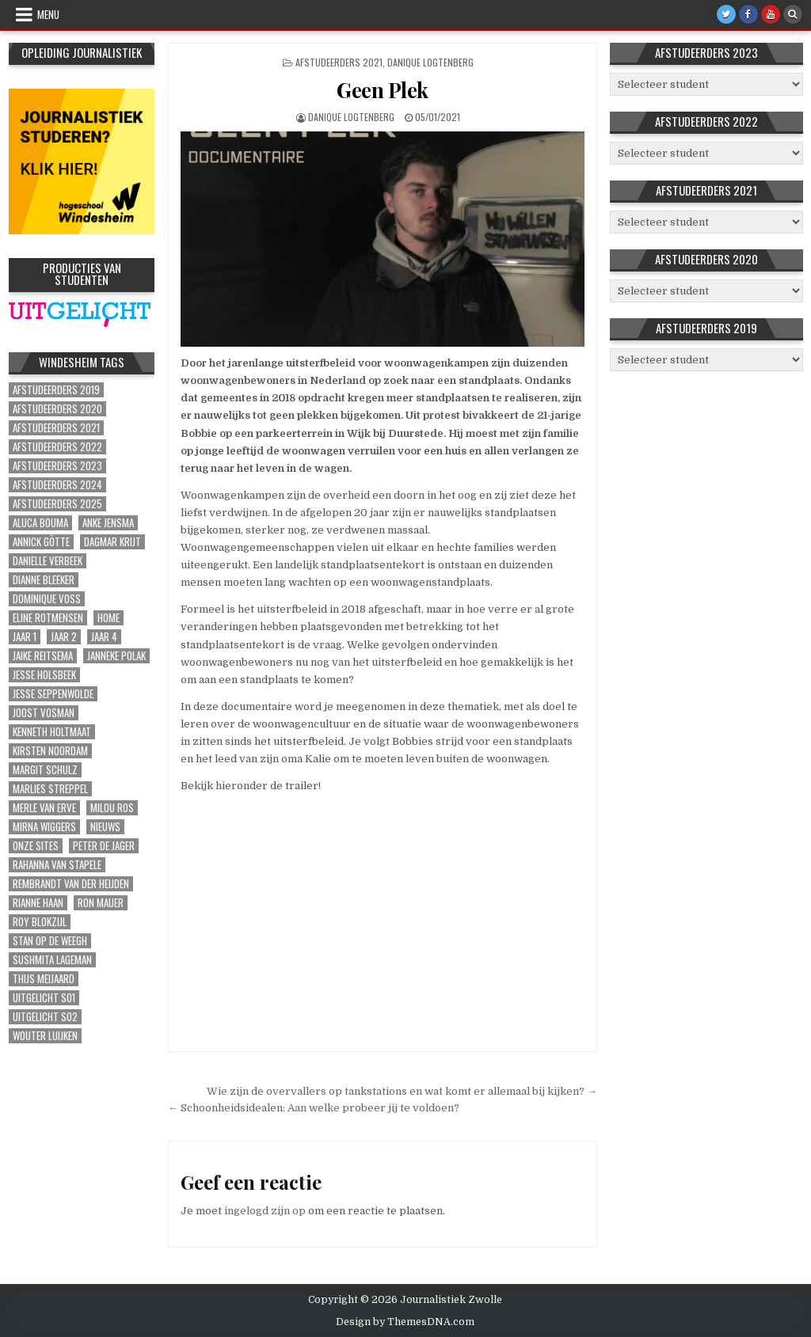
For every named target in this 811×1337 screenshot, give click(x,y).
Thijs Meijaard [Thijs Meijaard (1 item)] (43, 978)
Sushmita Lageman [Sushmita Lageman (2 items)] (52, 959)
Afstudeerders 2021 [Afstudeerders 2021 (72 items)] (56, 427)
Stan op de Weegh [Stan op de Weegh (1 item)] (50, 940)
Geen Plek (382, 90)
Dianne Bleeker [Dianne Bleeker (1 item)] (43, 579)
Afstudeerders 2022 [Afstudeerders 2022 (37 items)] (57, 446)
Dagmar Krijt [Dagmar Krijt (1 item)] (112, 541)
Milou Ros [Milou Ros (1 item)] (112, 807)
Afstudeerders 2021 (339, 62)
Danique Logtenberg (430, 62)
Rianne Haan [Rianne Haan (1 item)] (38, 902)
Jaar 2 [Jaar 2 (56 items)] (64, 636)
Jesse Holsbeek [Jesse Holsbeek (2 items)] (44, 674)
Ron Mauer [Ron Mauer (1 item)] (101, 902)
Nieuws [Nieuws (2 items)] (105, 826)
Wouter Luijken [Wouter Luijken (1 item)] (45, 1035)
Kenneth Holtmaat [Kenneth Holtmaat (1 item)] (52, 731)
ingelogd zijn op (265, 1211)
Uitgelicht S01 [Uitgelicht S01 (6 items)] (44, 997)
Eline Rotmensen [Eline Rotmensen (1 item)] (48, 617)
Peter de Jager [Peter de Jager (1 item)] (104, 845)
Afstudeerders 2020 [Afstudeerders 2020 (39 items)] (57, 408)
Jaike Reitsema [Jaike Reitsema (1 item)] (43, 655)
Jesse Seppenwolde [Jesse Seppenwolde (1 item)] (53, 693)
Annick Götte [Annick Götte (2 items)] (41, 541)
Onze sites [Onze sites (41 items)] (36, 845)
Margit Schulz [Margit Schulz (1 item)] (45, 769)
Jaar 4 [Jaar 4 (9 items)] (104, 636)
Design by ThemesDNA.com (405, 1322)
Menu (48, 14)
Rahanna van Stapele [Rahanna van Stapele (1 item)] (57, 864)
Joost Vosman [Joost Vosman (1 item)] (43, 712)
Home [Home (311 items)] (108, 617)
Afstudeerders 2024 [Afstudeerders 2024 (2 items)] (57, 484)
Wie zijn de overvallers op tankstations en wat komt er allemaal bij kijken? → (402, 1091)
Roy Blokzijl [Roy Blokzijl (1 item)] (40, 921)
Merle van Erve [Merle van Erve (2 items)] (44, 807)
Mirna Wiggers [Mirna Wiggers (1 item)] (44, 826)
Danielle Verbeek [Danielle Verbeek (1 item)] (47, 560)
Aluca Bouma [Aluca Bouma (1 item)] (40, 522)
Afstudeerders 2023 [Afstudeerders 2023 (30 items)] (57, 465)
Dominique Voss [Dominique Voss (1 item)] (47, 598)
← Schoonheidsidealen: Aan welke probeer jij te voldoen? (313, 1108)
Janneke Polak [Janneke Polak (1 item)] (116, 655)
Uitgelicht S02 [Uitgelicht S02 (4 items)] (45, 1016)
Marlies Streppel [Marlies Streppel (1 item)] (50, 788)
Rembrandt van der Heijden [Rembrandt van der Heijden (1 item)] (71, 883)
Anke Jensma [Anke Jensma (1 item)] (108, 522)
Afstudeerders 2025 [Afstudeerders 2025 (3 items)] (57, 503)
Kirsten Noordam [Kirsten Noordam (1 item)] (50, 750)
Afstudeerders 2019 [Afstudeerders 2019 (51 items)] (56, 389)
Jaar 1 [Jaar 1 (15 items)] (24, 636)
